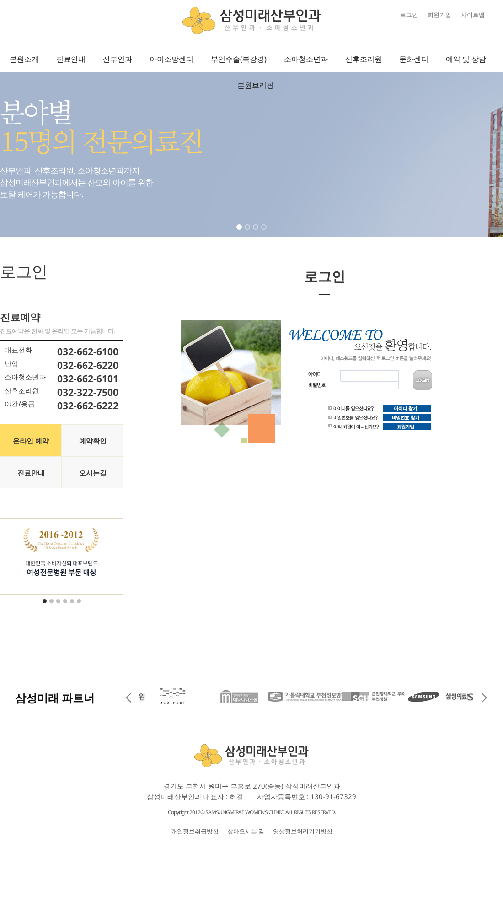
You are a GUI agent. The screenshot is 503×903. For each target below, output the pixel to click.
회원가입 (439, 15)
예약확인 (93, 440)
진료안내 (71, 59)
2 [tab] (248, 233)
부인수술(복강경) (239, 59)
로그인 (409, 15)
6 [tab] (79, 606)
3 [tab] (256, 233)
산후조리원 (363, 59)
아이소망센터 (171, 59)
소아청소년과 (306, 59)
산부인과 (117, 59)
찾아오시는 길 (245, 831)
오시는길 (93, 472)
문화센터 (413, 59)
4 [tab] (265, 233)
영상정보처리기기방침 (302, 831)
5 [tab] (72, 606)
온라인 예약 (31, 440)
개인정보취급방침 (195, 831)
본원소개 (24, 59)
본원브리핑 (255, 85)
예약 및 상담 (466, 59)
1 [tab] (240, 233)
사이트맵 (473, 15)
